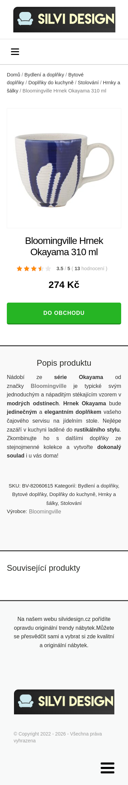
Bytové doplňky (29, 494)
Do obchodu (64, 313)
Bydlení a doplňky (44, 74)
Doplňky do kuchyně (51, 82)
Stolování (88, 82)
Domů (13, 74)
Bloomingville (45, 511)
